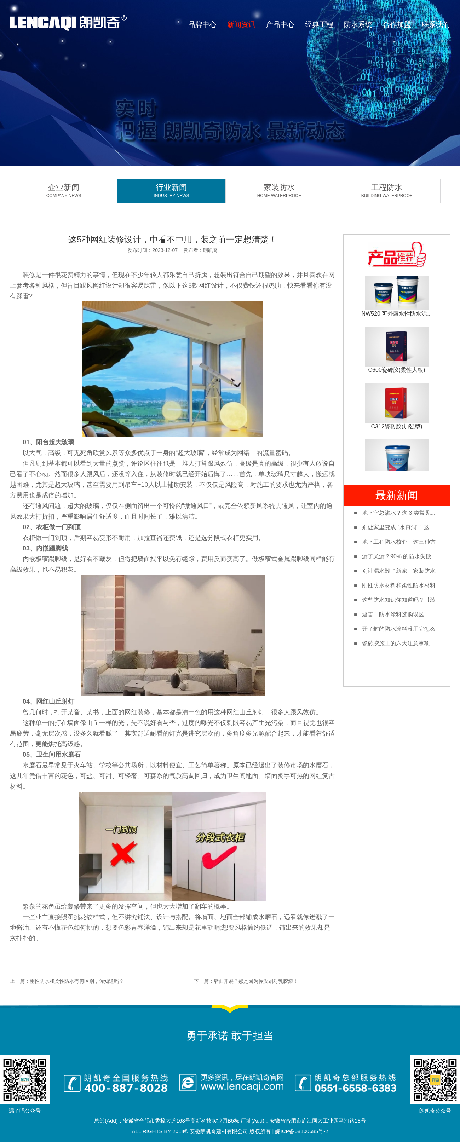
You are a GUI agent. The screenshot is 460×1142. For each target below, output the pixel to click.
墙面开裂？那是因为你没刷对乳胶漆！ (256, 981)
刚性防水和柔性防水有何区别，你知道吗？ (77, 981)
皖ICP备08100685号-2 (301, 1131)
